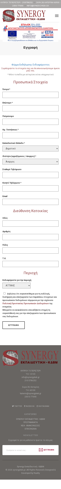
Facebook (29, 406)
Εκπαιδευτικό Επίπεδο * (13, 143)
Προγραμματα (30, 422)
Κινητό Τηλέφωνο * (11, 183)
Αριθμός (6, 231)
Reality (37, 482)
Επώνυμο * (7, 103)
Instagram (43, 406)
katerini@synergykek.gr (30, 393)
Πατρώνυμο (8, 116)
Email (4, 196)
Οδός (5, 218)
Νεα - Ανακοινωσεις (30, 425)
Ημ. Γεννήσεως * (10, 130)
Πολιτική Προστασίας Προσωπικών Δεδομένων (25, 303)
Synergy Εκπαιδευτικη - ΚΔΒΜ (30, 419)
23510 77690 (18, 6)
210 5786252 (30, 380)
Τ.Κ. (4, 258)
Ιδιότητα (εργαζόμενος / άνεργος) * (19, 156)
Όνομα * (6, 89)
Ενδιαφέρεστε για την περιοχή (16, 280)
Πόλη (5, 245)
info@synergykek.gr (38, 6)
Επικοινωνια (30, 429)
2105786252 (27, 2)
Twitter (17, 406)
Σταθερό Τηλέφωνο (11, 169)
